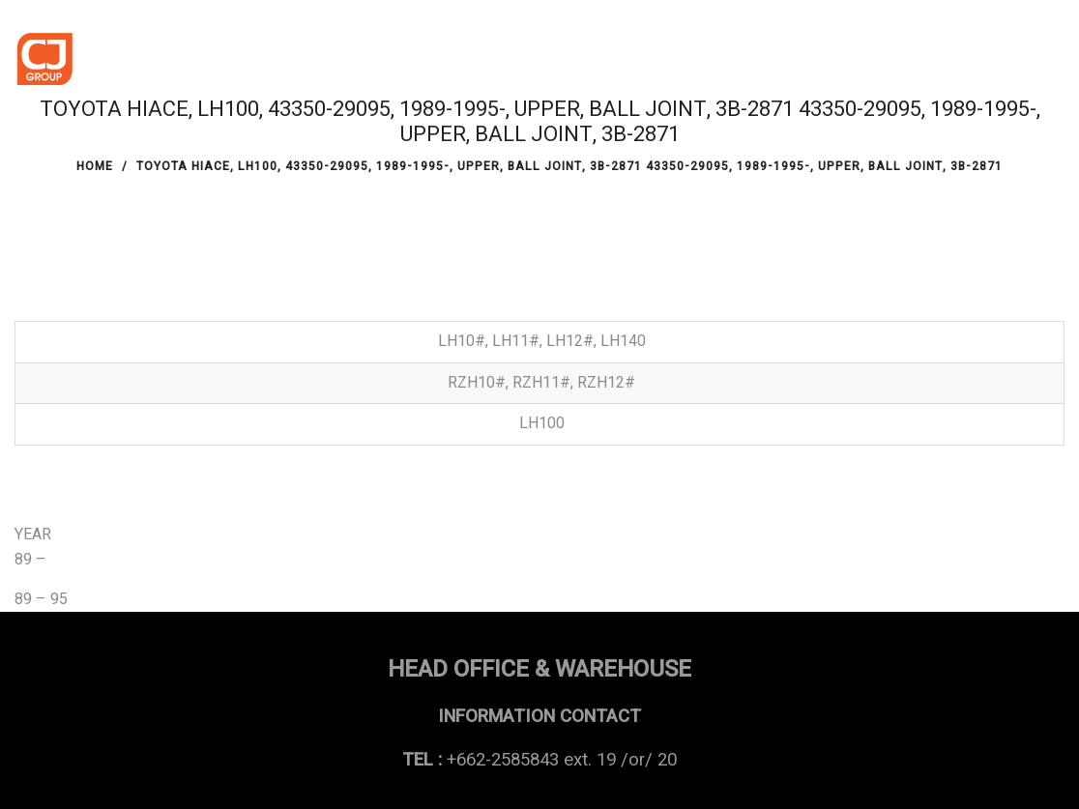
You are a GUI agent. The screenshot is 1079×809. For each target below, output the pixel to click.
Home (94, 166)
